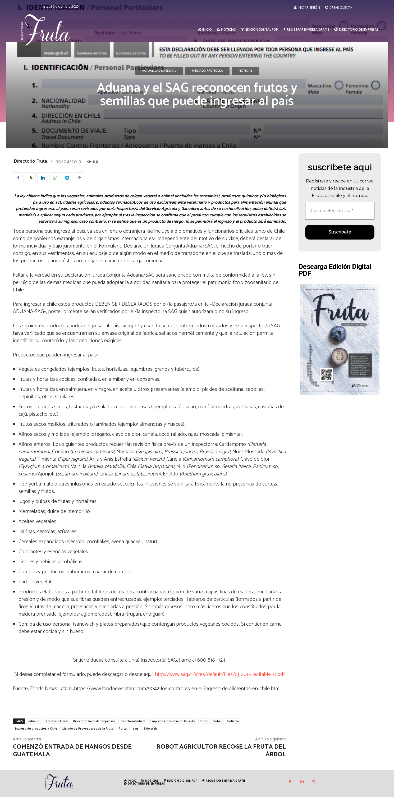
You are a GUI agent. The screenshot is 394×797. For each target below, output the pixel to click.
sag (135, 728)
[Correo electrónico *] (339, 210)
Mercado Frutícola (207, 71)
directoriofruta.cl (133, 721)
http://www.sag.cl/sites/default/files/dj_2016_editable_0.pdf (220, 674)
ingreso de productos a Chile (36, 728)
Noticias (245, 71)
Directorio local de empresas (94, 721)
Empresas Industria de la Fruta (172, 721)
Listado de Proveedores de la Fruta (87, 728)
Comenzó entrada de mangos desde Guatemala (72, 751)
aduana (33, 721)
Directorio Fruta (30, 161)
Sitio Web (150, 728)
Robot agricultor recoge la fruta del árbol (221, 751)
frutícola (233, 721)
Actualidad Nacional (159, 71)
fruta (204, 721)
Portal (123, 728)
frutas (217, 721)
